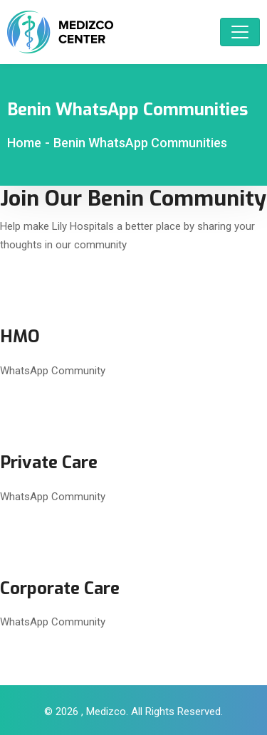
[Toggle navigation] (240, 32)
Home (24, 142)
